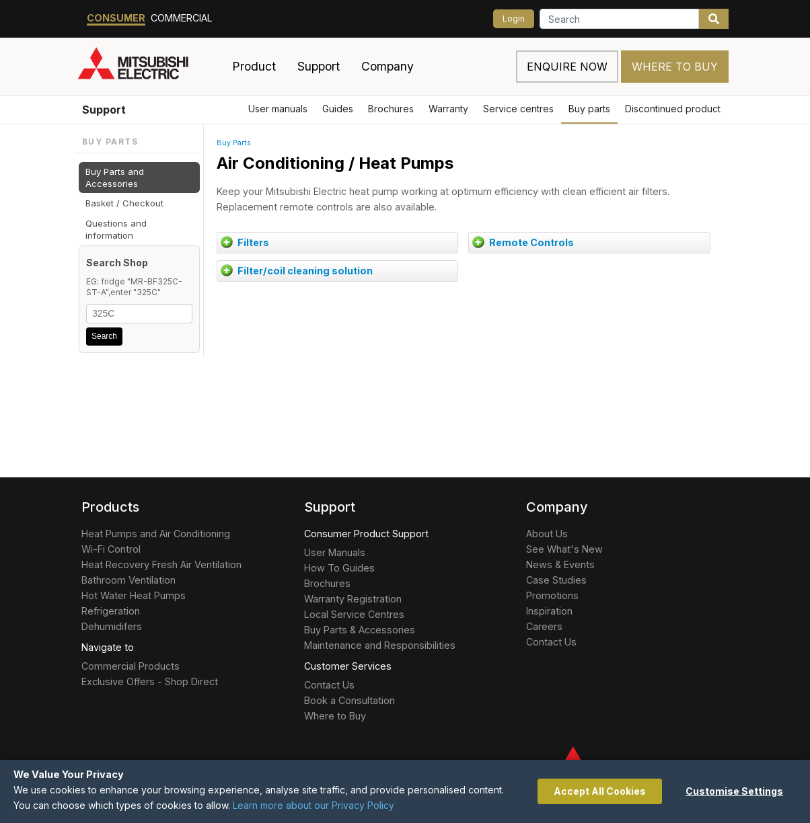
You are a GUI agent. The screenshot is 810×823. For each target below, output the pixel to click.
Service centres (518, 108)
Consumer (116, 18)
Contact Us (329, 685)
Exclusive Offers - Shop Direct (149, 681)
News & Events (560, 564)
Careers (544, 626)
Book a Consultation (349, 700)
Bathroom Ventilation (128, 580)
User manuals (277, 108)
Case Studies (556, 580)
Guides (337, 108)
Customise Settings (734, 791)
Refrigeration (110, 611)
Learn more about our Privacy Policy (313, 805)
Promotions (552, 595)
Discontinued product (673, 108)
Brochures (391, 108)
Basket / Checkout (124, 203)
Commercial (182, 18)
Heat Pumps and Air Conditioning (155, 533)
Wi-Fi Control (111, 549)
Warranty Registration (353, 598)
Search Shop (117, 262)
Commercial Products (130, 666)
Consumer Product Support (366, 533)
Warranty (448, 108)
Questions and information (116, 229)
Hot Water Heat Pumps (133, 595)
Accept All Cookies (600, 791)
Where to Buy (675, 66)
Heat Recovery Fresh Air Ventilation (161, 564)
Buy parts (589, 108)
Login (514, 18)
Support (104, 109)
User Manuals (334, 552)
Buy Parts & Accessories (359, 629)
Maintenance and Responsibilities (379, 645)
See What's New (564, 549)
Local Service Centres (354, 614)
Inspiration (549, 611)
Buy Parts (234, 143)
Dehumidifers (111, 626)
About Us (547, 533)
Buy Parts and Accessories (114, 177)
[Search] (619, 19)
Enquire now (567, 66)
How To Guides (339, 568)
